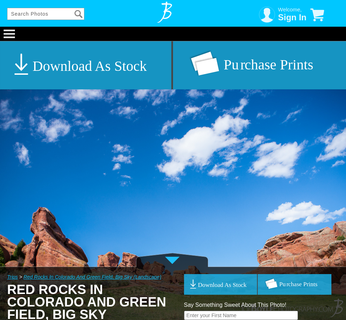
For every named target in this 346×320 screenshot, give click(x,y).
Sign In (292, 17)
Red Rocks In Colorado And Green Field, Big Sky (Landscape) (92, 277)
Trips (12, 277)
